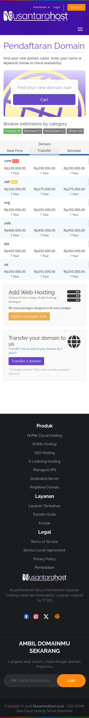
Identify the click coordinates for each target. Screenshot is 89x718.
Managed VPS (44, 470)
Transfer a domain (26, 361)
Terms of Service (44, 542)
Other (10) (75, 131)
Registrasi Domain (44, 487)
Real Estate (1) (54, 131)
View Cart (76, 7)
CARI (71, 680)
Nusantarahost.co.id (48, 706)
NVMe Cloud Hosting (44, 435)
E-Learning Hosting (44, 461)
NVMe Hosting (44, 444)
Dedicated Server (44, 479)
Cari (44, 99)
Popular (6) (12, 131)
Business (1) (32, 131)
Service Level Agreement (44, 550)
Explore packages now (29, 316)
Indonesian (41, 7)
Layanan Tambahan (44, 506)
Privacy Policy (44, 559)
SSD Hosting (44, 453)
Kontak (44, 523)
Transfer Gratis (44, 514)
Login (56, 7)
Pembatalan (44, 567)
